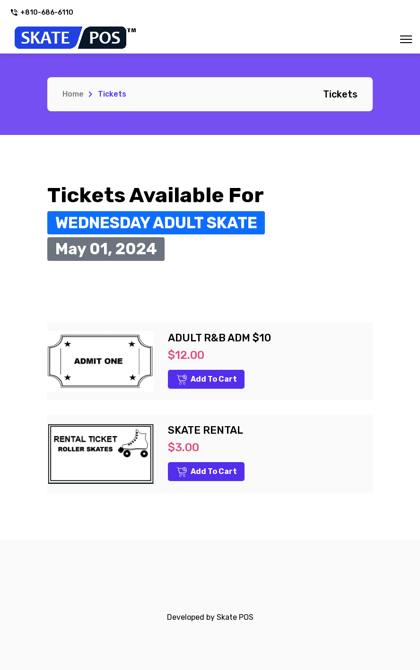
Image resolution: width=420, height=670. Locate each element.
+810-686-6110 (41, 12)
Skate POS (235, 617)
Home (73, 93)
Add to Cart (206, 380)
